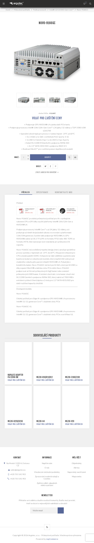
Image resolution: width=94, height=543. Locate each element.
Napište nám (47, 463)
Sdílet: (38, 166)
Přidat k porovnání (69, 157)
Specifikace (42, 192)
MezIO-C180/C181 (72, 377)
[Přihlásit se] (44, 510)
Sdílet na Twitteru (45, 166)
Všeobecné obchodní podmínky (47, 472)
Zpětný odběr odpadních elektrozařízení (47, 484)
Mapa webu (76, 476)
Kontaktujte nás (63, 192)
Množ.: (16, 157)
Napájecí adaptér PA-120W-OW (15, 376)
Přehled (26, 192)
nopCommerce (52, 539)
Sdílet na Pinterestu (55, 166)
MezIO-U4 (40, 421)
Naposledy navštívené (76, 472)
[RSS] (47, 527)
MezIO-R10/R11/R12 (44, 377)
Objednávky (77, 463)
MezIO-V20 (69, 421)
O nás (47, 468)
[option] (23, 100)
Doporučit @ (75, 157)
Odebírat (61, 510)
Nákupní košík (86, 3)
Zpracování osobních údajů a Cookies (47, 477)
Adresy (77, 468)
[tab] (25, 192)
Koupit (48, 157)
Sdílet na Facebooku (50, 166)
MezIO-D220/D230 (15, 421)
